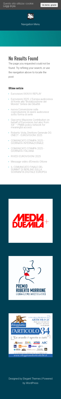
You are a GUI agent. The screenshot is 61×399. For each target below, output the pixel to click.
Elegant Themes (32, 378)
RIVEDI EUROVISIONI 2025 (26, 156)
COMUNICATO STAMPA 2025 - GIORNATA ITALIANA (27, 149)
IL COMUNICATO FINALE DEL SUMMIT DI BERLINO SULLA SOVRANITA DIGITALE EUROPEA (29, 169)
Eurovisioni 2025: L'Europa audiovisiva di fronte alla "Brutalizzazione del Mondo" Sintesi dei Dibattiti (32, 102)
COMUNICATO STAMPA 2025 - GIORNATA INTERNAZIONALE (27, 142)
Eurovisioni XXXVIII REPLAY (26, 93)
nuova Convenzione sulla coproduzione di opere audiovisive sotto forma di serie (30, 112)
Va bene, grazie (49, 5)
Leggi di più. (9, 6)
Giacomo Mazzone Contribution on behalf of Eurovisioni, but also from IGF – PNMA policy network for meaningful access (30, 123)
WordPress (32, 383)
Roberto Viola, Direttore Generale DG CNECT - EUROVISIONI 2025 (31, 134)
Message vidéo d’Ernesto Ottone (29, 161)
